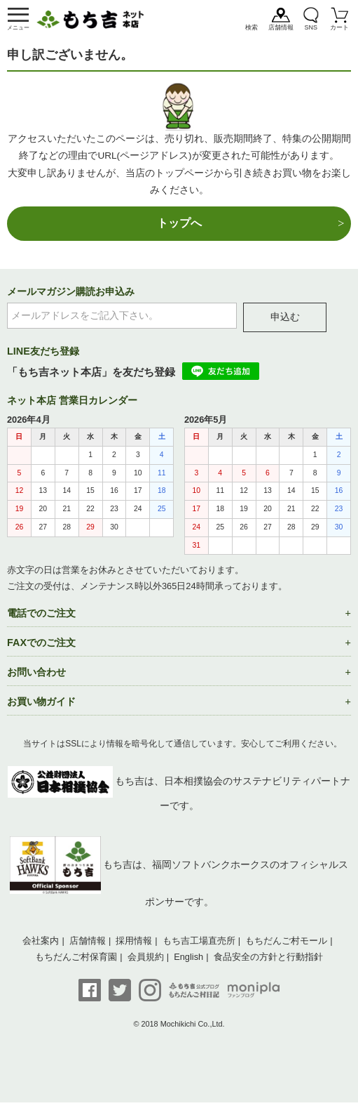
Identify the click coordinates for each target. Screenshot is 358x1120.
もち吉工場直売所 (199, 940)
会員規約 (146, 956)
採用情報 (134, 940)
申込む (285, 317)
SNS (310, 27)
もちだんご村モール (286, 940)
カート (339, 27)
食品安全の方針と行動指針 (268, 956)
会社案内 (40, 940)
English (188, 956)
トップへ (179, 223)
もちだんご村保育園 (76, 956)
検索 (251, 27)
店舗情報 (281, 27)
